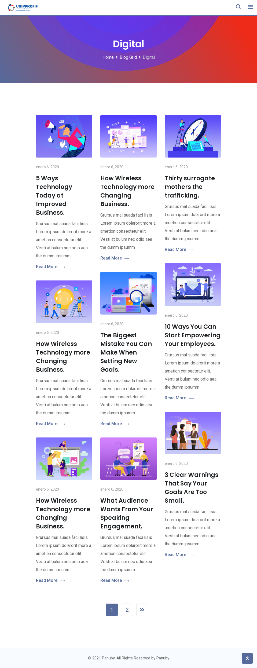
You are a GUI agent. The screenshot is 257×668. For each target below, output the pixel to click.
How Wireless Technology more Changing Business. (127, 191)
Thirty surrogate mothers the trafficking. (190, 187)
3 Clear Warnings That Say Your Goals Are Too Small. (191, 488)
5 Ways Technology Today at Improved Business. (54, 195)
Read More (50, 267)
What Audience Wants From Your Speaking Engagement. (126, 514)
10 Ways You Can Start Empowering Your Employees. (193, 335)
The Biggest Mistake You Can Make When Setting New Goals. (126, 352)
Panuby (162, 658)
